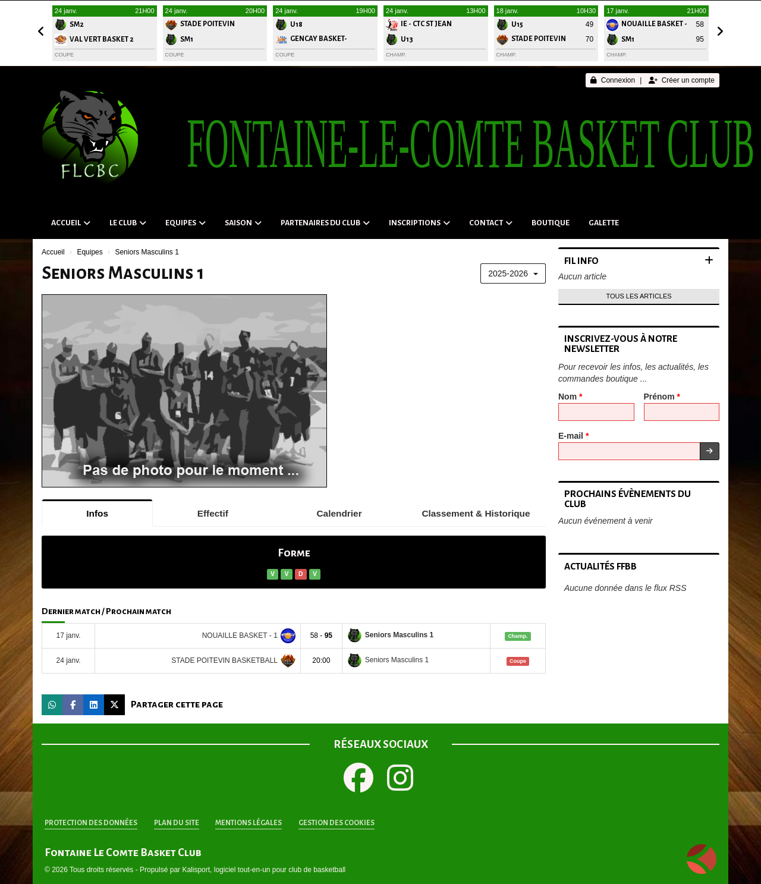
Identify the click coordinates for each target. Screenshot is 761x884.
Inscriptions (419, 223)
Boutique (551, 223)
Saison (243, 223)
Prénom (662, 396)
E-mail (573, 436)
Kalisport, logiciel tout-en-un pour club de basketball (263, 870)
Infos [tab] (97, 513)
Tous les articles (638, 296)
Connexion (612, 80)
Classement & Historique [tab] (476, 513)
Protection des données (91, 823)
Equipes (185, 223)
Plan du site (176, 823)
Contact (490, 223)
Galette (604, 223)
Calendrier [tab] (339, 513)
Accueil (70, 223)
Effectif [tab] (212, 513)
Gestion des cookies (336, 823)
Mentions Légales (248, 823)
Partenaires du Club (325, 223)
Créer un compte (682, 80)
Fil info (581, 261)
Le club (127, 223)
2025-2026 (513, 273)
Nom (570, 396)
